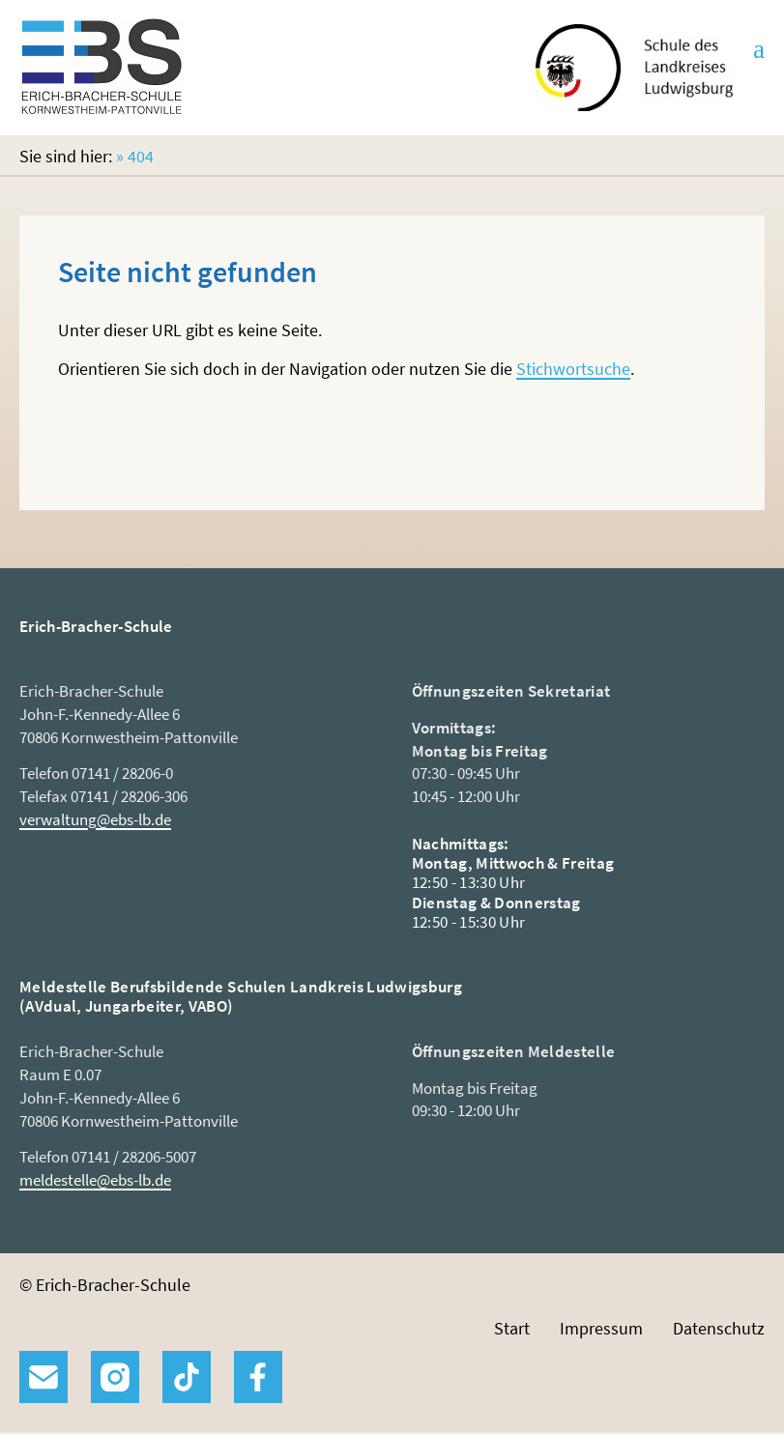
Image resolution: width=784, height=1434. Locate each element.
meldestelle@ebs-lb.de (95, 1179)
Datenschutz (719, 1328)
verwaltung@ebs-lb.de (95, 819)
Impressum (601, 1328)
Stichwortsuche (573, 369)
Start (512, 1328)
